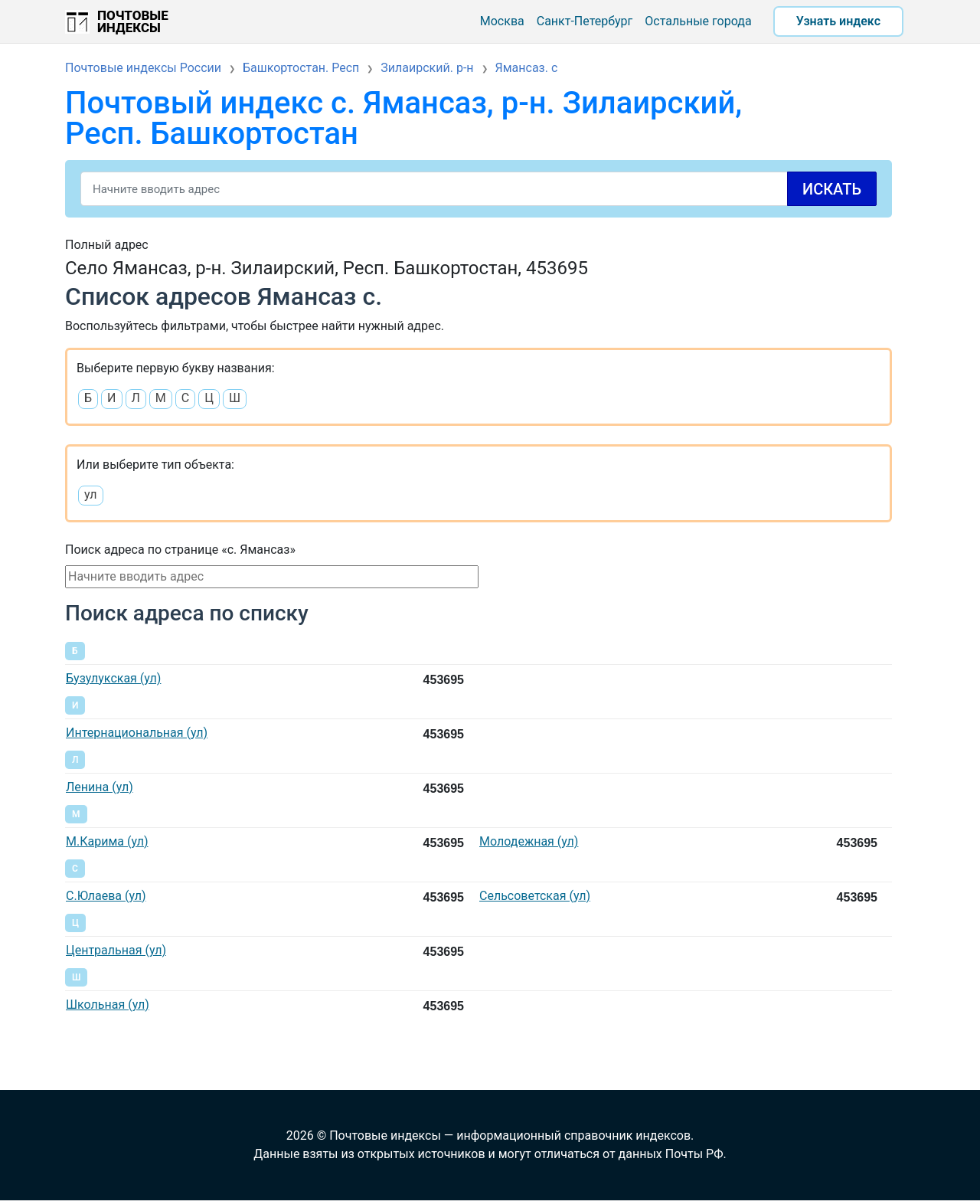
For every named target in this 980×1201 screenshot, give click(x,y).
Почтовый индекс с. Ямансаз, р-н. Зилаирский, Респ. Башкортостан (403, 118)
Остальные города (698, 21)
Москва (502, 21)
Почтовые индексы (132, 21)
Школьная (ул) (107, 1004)
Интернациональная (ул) (136, 732)
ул (90, 494)
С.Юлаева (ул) (106, 895)
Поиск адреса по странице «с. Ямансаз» (180, 549)
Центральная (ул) (116, 950)
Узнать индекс (838, 21)
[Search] (478, 189)
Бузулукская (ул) (113, 678)
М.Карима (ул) (107, 841)
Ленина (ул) (99, 787)
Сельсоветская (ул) (534, 895)
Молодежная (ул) (528, 841)
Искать (831, 189)
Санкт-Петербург (585, 21)
